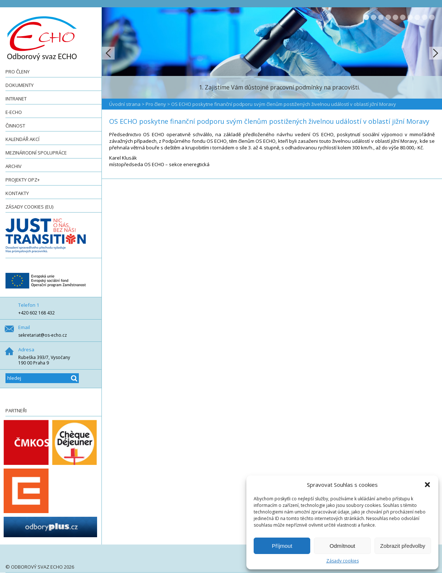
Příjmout (282, 546)
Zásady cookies (342, 561)
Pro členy (17, 71)
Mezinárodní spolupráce (36, 152)
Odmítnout (342, 546)
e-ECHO (13, 112)
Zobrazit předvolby (402, 546)
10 (432, 17)
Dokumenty (19, 85)
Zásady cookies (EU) (29, 206)
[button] (427, 484)
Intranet (16, 98)
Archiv (13, 166)
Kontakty (17, 193)
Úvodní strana (125, 104)
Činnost (15, 125)
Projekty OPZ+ (22, 179)
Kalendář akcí (22, 139)
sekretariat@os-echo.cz (42, 335)
